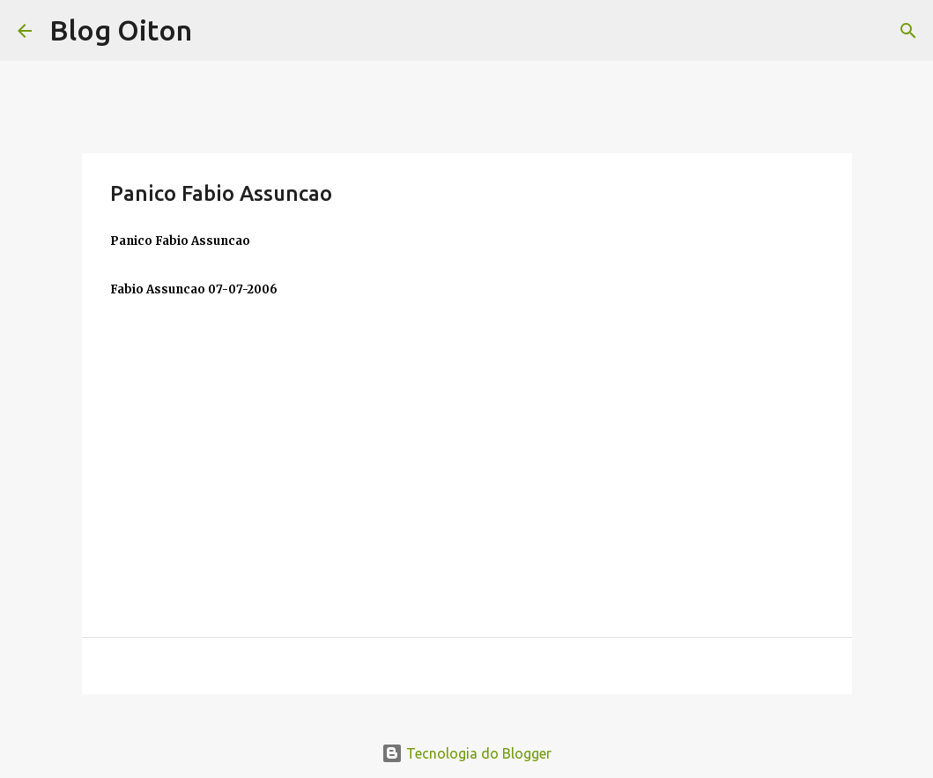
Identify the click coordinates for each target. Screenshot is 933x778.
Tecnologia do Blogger (466, 753)
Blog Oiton (120, 30)
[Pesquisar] (908, 31)
